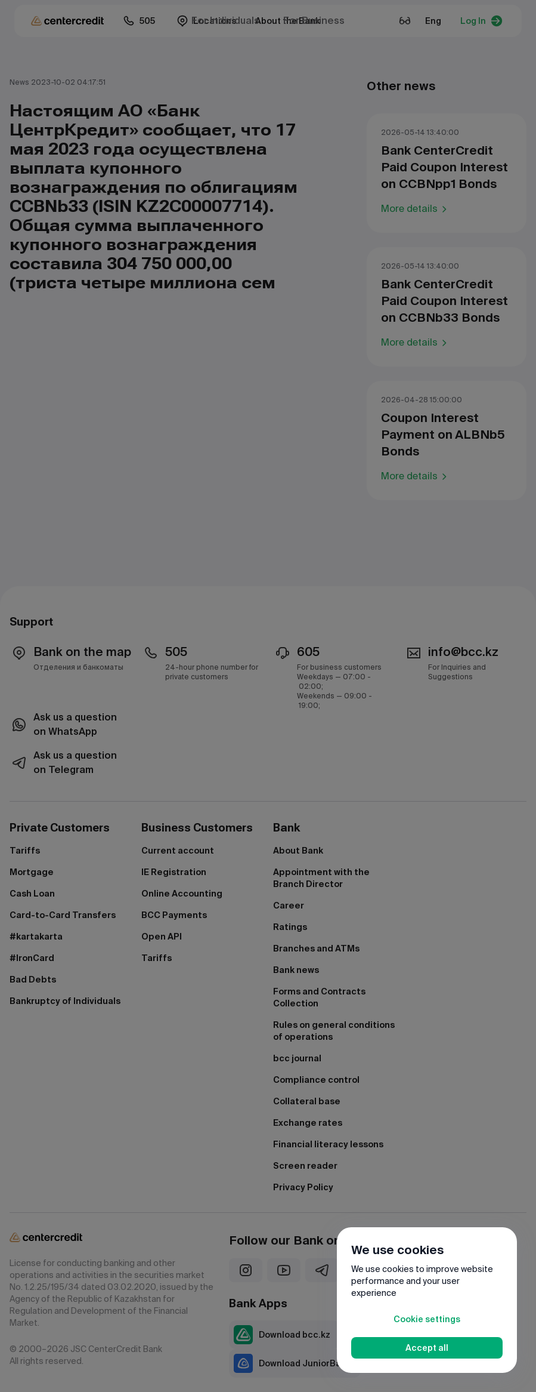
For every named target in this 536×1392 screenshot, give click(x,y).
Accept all (426, 1347)
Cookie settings (427, 1319)
